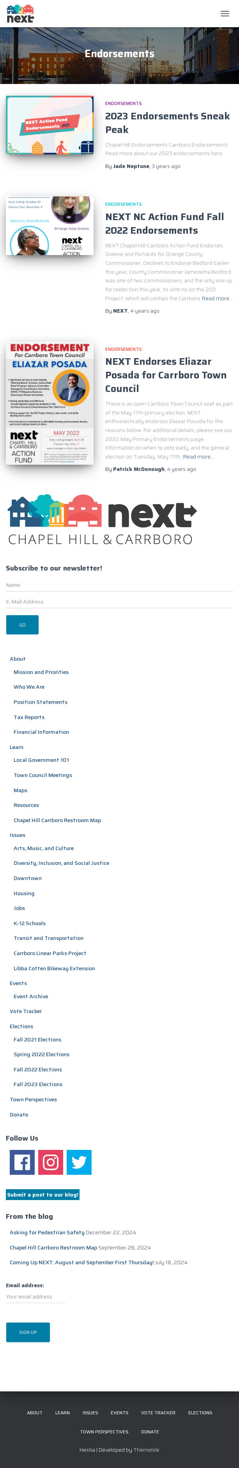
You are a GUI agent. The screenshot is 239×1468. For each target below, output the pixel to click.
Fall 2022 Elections (38, 1069)
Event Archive (31, 996)
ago (166, 166)
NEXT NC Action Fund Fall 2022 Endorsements (164, 223)
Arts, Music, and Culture (44, 848)
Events (18, 983)
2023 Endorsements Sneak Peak (167, 122)
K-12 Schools (30, 923)
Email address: (35, 1292)
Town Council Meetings (43, 775)
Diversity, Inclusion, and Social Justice (61, 863)
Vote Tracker (26, 1011)
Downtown (28, 878)
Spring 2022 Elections (41, 1054)
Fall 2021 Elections (37, 1039)
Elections (21, 1026)
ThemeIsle (146, 1449)
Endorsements (123, 103)
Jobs (19, 908)
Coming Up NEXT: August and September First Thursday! (82, 1262)
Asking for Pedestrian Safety (47, 1232)
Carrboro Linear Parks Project (50, 953)
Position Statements (40, 702)
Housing (24, 893)
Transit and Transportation (48, 938)
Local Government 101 (41, 760)
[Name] (119, 585)
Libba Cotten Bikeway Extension (54, 968)
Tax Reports (29, 717)
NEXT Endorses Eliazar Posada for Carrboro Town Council (166, 375)
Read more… (217, 298)
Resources (26, 805)
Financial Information (41, 732)
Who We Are (29, 686)
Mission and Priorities (41, 672)
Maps (20, 790)
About (18, 658)
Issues (17, 835)
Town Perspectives (33, 1099)
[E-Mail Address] (119, 602)
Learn (16, 747)
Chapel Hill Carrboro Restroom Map (57, 820)
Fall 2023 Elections (38, 1084)
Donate (19, 1114)
